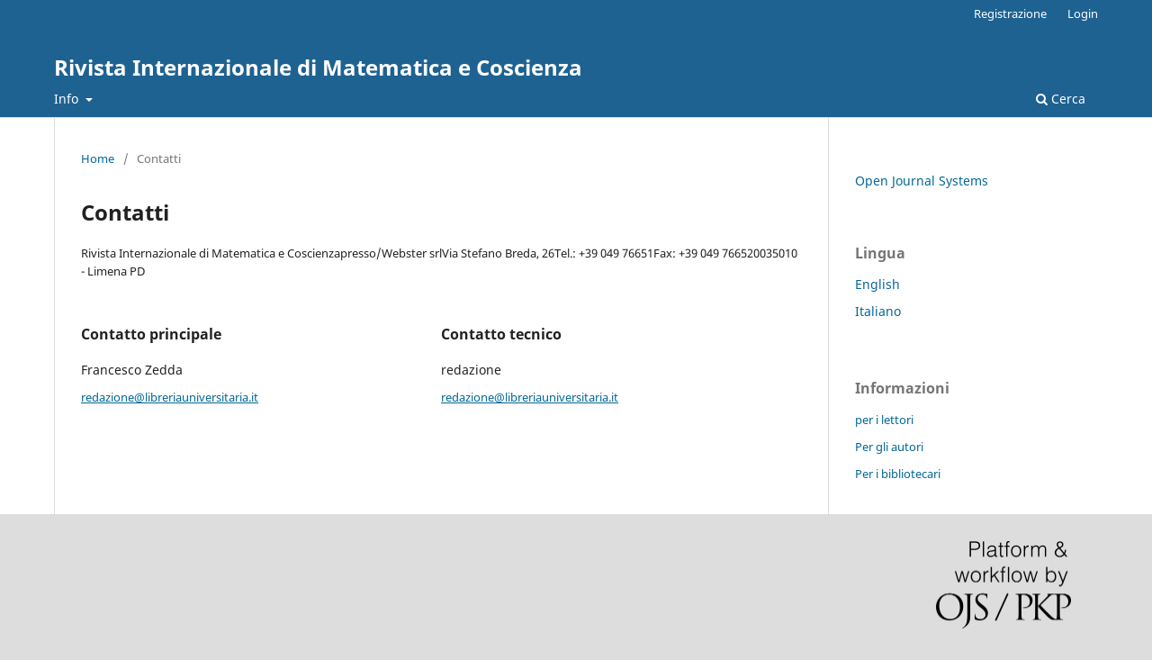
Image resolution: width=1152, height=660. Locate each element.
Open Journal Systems (921, 180)
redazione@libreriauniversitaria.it (169, 397)
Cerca (1060, 98)
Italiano (878, 311)
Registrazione (1010, 13)
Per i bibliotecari (897, 474)
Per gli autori (889, 446)
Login (1082, 13)
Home (97, 158)
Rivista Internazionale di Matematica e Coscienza (318, 67)
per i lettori (884, 419)
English (877, 284)
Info (68, 98)
